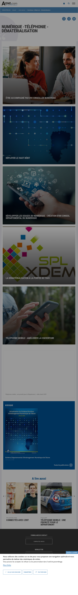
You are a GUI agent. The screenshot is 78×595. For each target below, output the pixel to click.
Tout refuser (40, 572)
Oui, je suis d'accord (12, 572)
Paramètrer (27, 572)
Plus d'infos (7, 565)
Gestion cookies (71, 552)
